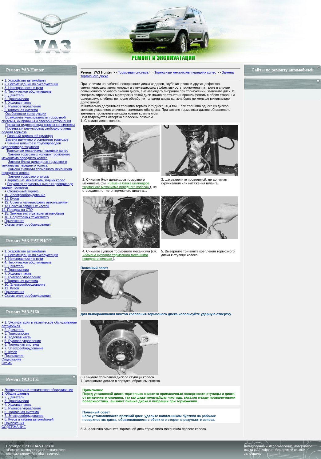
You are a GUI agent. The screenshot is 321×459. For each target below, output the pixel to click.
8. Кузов (10, 352)
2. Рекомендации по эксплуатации (31, 84)
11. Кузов (11, 198)
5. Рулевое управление (22, 341)
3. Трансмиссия (16, 333)
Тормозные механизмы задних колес (36, 180)
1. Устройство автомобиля (25, 80)
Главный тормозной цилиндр (30, 136)
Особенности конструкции (25, 113)
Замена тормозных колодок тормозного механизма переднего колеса (36, 156)
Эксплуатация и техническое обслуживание (38, 390)
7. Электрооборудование (23, 348)
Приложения (14, 221)
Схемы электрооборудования (27, 224)
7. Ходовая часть (17, 102)
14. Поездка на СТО (17, 209)
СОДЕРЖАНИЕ (14, 427)
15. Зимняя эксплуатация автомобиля (34, 213)
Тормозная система (133, 72)
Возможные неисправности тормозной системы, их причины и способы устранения (36, 119)
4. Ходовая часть (17, 337)
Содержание (11, 359)
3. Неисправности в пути (23, 88)
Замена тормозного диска (28, 176)
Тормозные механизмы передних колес (37, 150)
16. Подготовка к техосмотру (26, 217)
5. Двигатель (14, 95)
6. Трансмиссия (16, 99)
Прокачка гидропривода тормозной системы (40, 125)
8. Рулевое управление (22, 106)
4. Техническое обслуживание (27, 91)
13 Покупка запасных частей (26, 206)
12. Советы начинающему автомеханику (36, 202)
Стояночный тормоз (23, 191)
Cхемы (7, 363)
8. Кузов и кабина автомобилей (29, 419)
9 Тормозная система (21, 281)
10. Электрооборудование (24, 195)
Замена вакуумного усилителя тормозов (36, 139)
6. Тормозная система (21, 344)
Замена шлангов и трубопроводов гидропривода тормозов (31, 145)
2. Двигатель (14, 330)
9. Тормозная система (21, 110)
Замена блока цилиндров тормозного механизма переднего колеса (34, 163)
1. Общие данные (15, 393)
